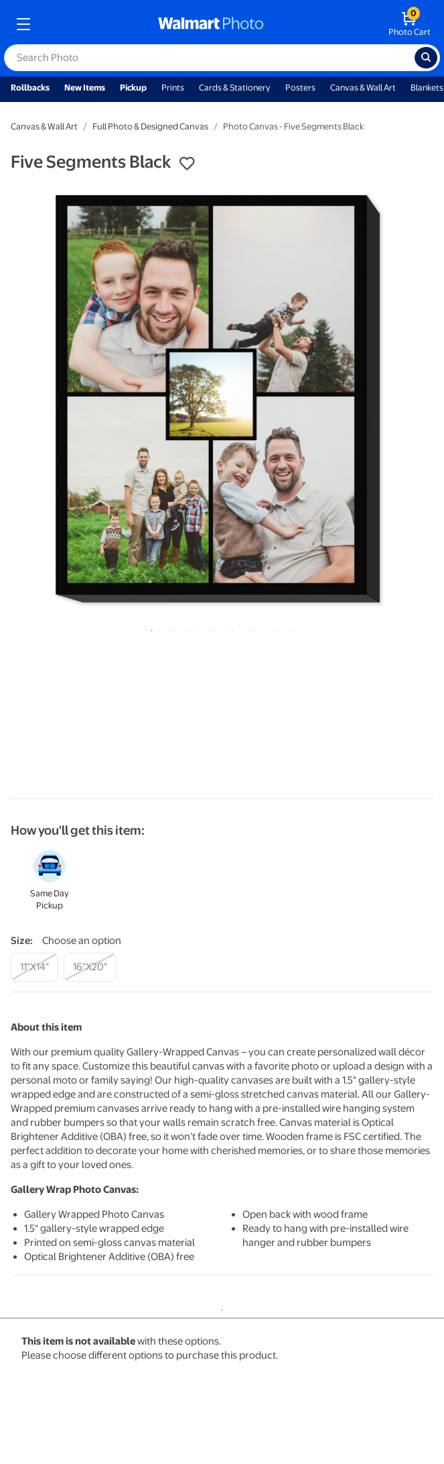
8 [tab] (290, 628)
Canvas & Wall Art (363, 88)
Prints (172, 88)
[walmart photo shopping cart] (409, 24)
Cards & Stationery (235, 88)
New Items (84, 88)
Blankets (427, 88)
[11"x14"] (34, 967)
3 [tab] (189, 628)
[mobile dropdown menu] (23, 24)
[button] (186, 163)
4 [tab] (209, 628)
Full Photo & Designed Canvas (150, 126)
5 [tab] (229, 628)
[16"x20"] (90, 967)
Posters (300, 88)
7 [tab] (270, 628)
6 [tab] (249, 628)
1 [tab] (149, 628)
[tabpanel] (222, 398)
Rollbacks (30, 88)
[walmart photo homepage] (211, 24)
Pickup (133, 88)
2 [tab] (169, 628)
